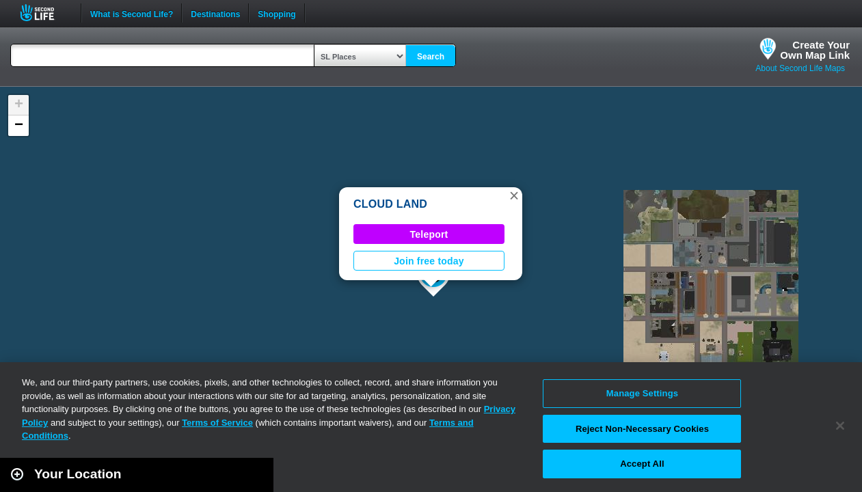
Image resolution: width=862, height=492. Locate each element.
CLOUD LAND (390, 204)
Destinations (215, 13)
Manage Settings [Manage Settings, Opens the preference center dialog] (642, 393)
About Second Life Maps (800, 68)
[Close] (840, 426)
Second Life (44, 12)
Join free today (429, 261)
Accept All (642, 464)
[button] (514, 195)
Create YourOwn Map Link (815, 50)
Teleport (429, 234)
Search (430, 57)
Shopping (276, 13)
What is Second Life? (131, 13)
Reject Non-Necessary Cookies (642, 429)
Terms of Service (217, 423)
